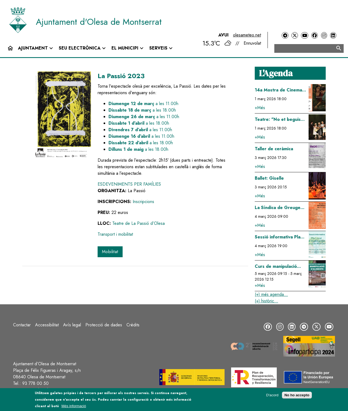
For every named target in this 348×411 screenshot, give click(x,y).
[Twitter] (294, 35)
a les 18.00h (142, 110)
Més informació (73, 406)
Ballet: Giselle (269, 178)
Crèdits (132, 325)
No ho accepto (296, 395)
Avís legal (72, 325)
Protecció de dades (103, 325)
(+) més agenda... (271, 294)
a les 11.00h (143, 103)
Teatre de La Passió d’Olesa (138, 223)
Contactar (22, 325)
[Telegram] (285, 35)
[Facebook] (314, 35)
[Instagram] (324, 35)
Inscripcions (143, 201)
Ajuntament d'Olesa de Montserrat (99, 22)
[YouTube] (304, 35)
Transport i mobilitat (115, 234)
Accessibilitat (47, 325)
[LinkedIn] (333, 35)
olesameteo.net (247, 35)
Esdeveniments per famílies (129, 184)
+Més (260, 108)
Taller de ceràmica (274, 149)
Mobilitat (110, 252)
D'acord (272, 395)
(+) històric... (266, 301)
